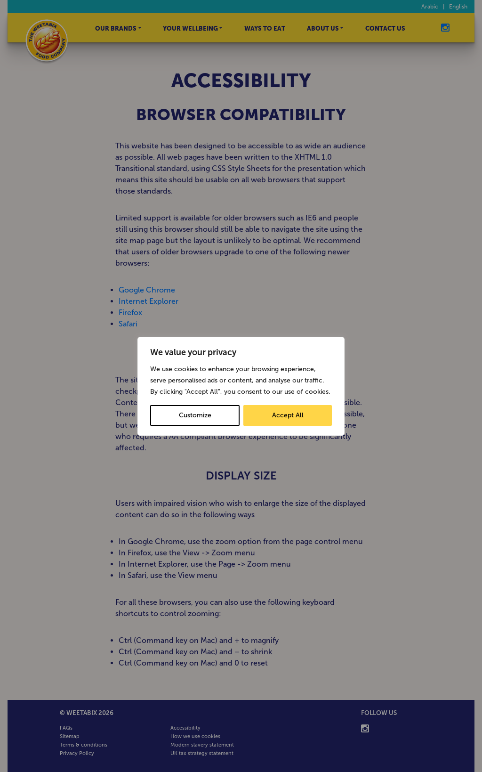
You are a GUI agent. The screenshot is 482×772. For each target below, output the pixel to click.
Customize (195, 415)
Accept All (288, 415)
